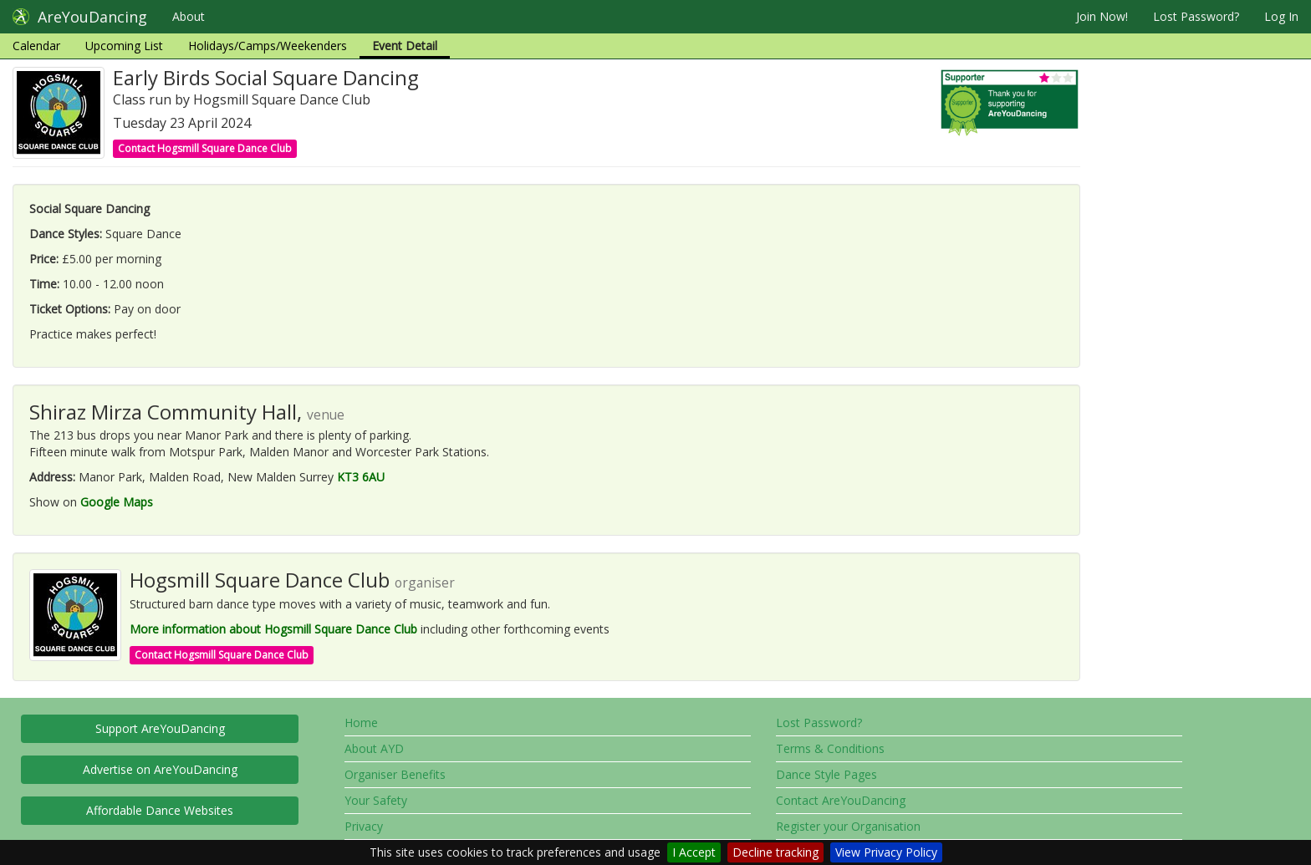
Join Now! (1102, 16)
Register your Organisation (848, 826)
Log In (1281, 16)
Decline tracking (775, 852)
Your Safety (375, 800)
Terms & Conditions (830, 748)
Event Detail (404, 45)
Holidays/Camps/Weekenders (267, 45)
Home (361, 722)
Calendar (36, 45)
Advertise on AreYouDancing (160, 769)
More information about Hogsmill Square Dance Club (273, 629)
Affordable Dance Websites (159, 810)
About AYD (374, 748)
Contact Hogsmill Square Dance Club (205, 148)
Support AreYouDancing (160, 728)
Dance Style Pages (826, 774)
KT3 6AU (361, 477)
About (188, 16)
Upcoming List (124, 45)
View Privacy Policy (886, 852)
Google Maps (116, 502)
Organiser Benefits (395, 774)
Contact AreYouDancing (840, 800)
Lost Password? (1196, 16)
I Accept (694, 852)
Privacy (363, 826)
